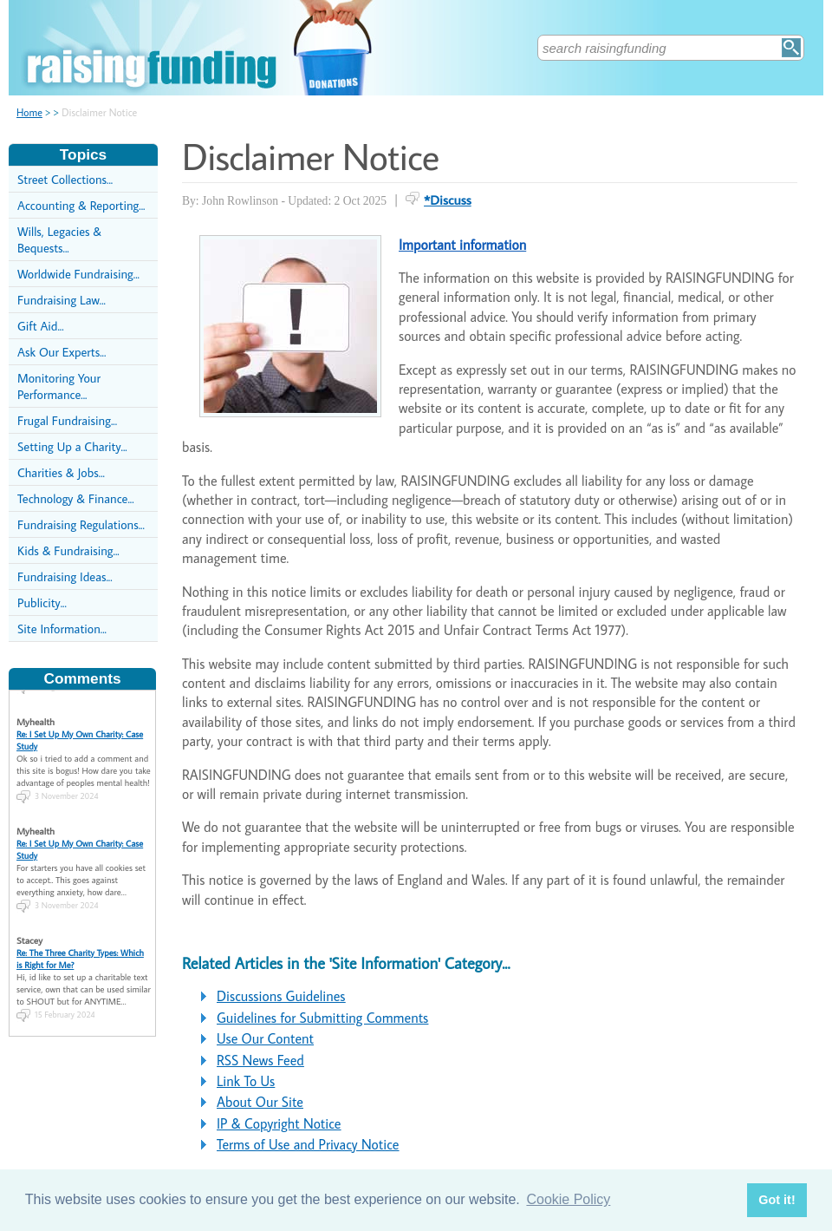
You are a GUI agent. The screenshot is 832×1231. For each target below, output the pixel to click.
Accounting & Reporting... (81, 205)
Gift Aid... (40, 326)
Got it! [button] (776, 1200)
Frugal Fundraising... (67, 420)
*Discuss (447, 199)
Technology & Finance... (75, 498)
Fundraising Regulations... (81, 524)
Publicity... (42, 602)
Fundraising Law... (61, 299)
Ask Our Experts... (61, 352)
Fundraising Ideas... (65, 576)
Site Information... (62, 628)
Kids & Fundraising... (68, 550)
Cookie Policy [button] (568, 1199)
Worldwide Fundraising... (78, 273)
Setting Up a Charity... (72, 446)
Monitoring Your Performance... (59, 386)
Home (29, 112)
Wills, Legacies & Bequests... (59, 239)
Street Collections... (65, 179)
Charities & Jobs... (61, 472)
